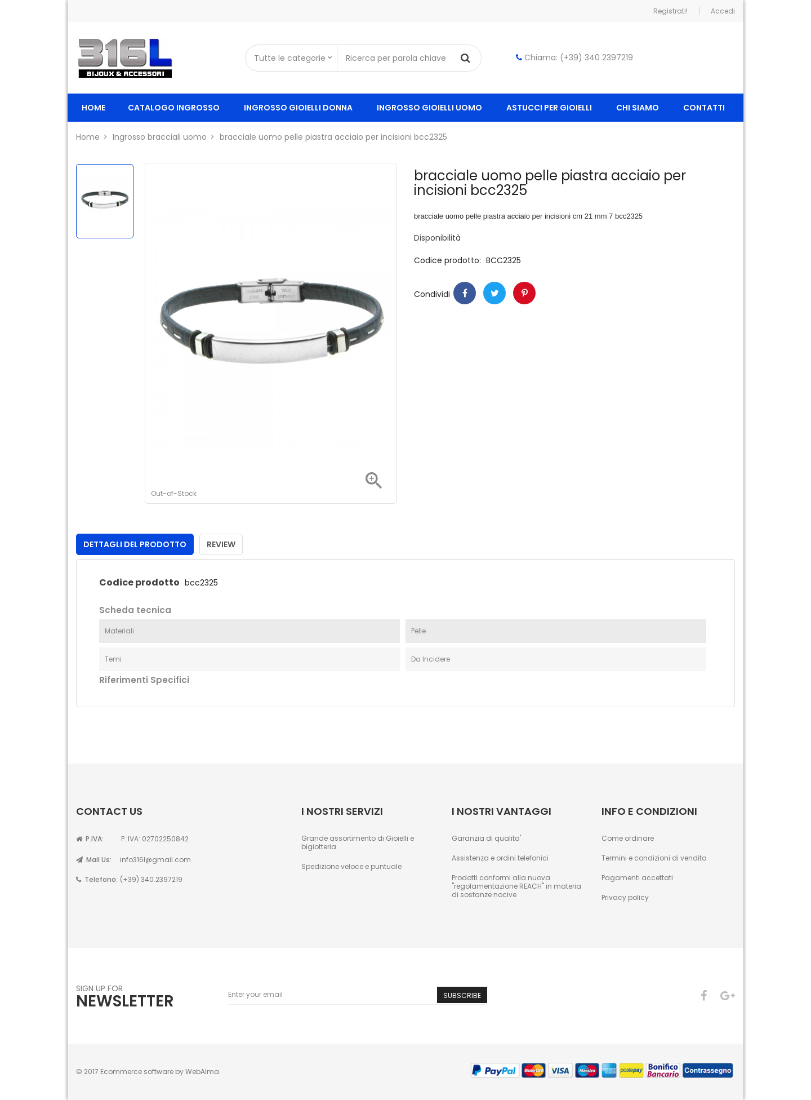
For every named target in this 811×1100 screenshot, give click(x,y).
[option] (104, 201)
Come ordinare (627, 838)
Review (221, 544)
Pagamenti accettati (637, 877)
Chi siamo (637, 107)
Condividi (464, 293)
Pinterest (524, 293)
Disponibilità (437, 238)
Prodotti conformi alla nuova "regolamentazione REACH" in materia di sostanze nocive (516, 886)
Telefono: (97, 879)
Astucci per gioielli (549, 107)
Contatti (704, 107)
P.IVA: (90, 839)
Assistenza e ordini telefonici (500, 858)
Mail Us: (94, 859)
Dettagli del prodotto (134, 544)
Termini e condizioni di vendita (654, 858)
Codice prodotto (139, 582)
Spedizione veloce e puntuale (351, 866)
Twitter (494, 293)
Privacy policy (625, 897)
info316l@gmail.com (155, 859)
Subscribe (462, 995)
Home (93, 107)
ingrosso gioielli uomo (429, 107)
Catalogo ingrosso (174, 107)
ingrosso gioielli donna (298, 107)
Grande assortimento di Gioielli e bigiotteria (357, 842)
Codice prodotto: (447, 260)
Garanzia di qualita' (486, 838)
